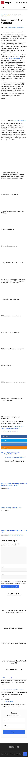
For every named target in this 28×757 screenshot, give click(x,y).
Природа (15, 535)
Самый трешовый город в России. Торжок (13, 690)
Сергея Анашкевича (20, 120)
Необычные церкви (8, 702)
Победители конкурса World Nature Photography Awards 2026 (14, 662)
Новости (7, 15)
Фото (9, 488)
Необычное (10, 535)
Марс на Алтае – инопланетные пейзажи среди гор (14, 644)
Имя (2, 567)
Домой (3, 15)
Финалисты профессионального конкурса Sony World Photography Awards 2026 (14, 612)
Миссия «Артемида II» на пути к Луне (14, 629)
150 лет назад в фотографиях (10, 678)
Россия (15, 27)
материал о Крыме (14, 58)
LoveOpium (6, 2)
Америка (6, 431)
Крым (17, 431)
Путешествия (20, 535)
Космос (9, 511)
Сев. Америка (20, 27)
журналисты (12, 431)
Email (2, 574)
